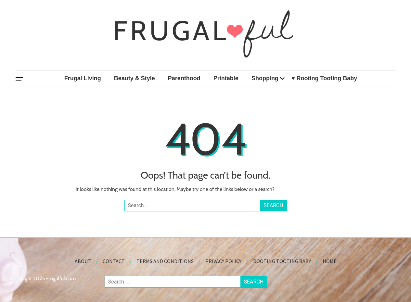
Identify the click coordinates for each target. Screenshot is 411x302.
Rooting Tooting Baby (282, 261)
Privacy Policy (223, 261)
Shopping (264, 78)
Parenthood (184, 78)
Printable (225, 78)
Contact (114, 261)
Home (330, 261)
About (83, 261)
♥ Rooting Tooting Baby (324, 78)
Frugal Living (82, 78)
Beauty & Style (134, 78)
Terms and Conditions (165, 261)
